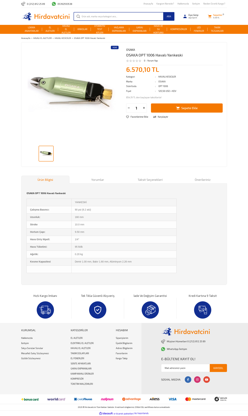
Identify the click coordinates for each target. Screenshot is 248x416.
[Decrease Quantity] (128, 108)
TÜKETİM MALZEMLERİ (82, 383)
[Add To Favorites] (137, 117)
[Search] (124, 16)
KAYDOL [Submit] (218, 368)
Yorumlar (97, 179)
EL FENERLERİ (77, 358)
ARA (169, 16)
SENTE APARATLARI (81, 363)
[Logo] (45, 16)
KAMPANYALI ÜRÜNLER (82, 373)
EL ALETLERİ (77, 338)
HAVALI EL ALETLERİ (80, 348)
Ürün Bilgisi (45, 179)
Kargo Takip (122, 358)
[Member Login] (190, 16)
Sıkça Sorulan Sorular (32, 348)
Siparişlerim (122, 338)
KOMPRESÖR (77, 378)
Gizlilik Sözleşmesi (31, 358)
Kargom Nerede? (165, 3)
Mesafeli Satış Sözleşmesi (35, 353)
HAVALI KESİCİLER (167, 76)
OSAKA (130, 49)
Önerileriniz (203, 179)
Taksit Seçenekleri (150, 179)
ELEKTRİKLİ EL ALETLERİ (82, 343)
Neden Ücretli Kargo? (214, 3)
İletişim (196, 3)
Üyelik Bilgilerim (124, 343)
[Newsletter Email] (194, 368)
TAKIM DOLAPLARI (80, 353)
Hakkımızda (183, 3)
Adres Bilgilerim (124, 348)
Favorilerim (122, 353)
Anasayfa (148, 3)
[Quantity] (136, 108)
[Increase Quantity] (144, 108)
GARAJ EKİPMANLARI (81, 368)
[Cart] (215, 16)
